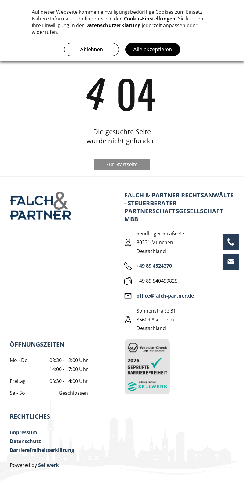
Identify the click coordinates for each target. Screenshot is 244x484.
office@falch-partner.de (165, 295)
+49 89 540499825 (157, 280)
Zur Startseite (122, 164)
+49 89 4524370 (154, 265)
